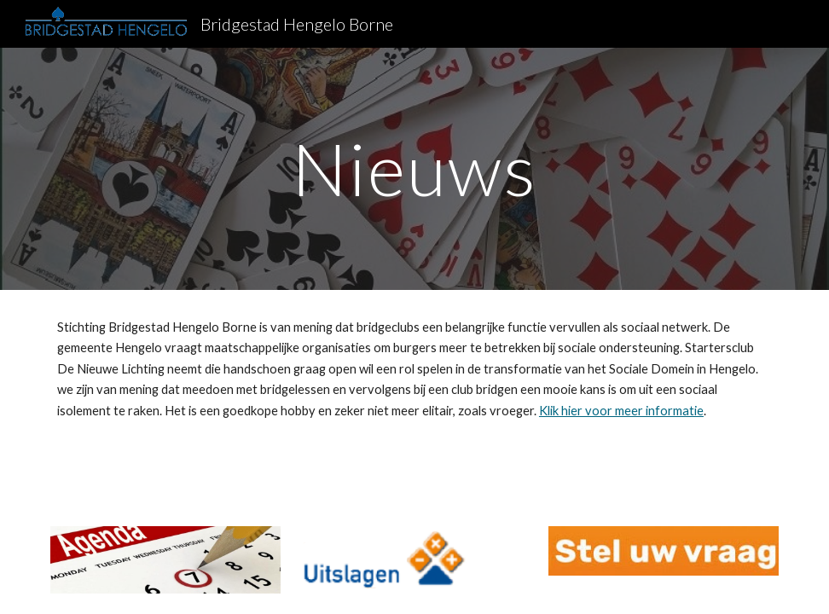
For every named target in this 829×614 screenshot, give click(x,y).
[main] (414, 168)
